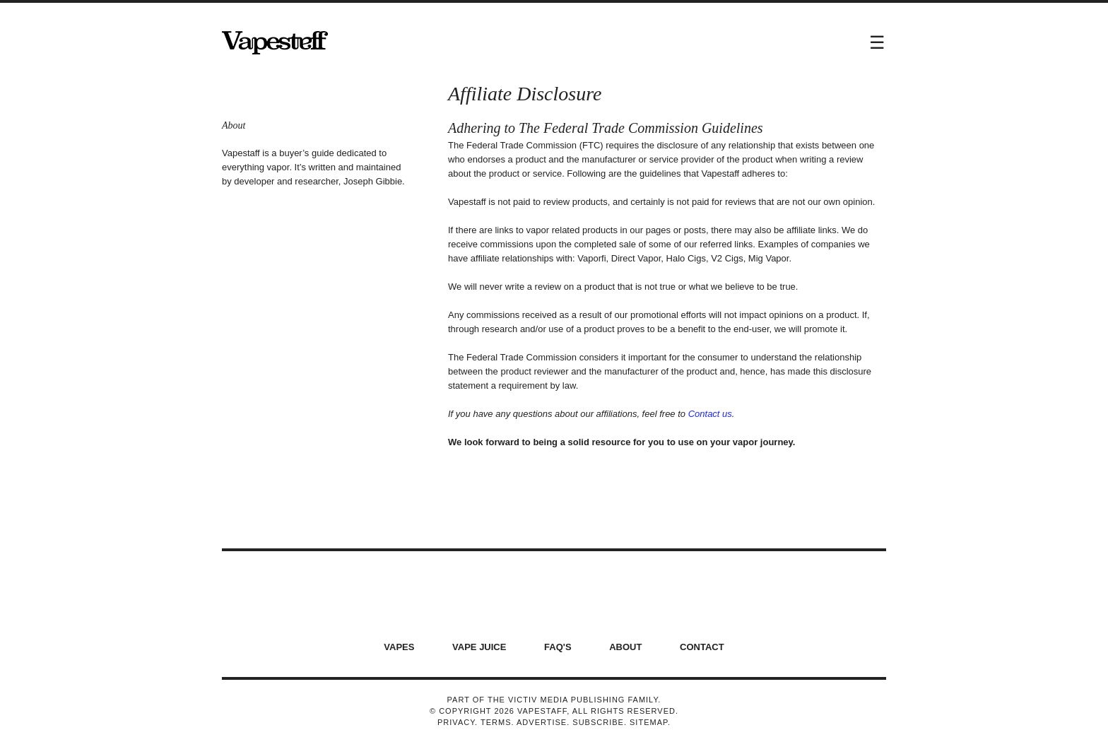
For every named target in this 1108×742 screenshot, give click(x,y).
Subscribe (598, 722)
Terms (496, 722)
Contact (702, 647)
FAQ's (558, 647)
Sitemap (649, 722)
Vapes (399, 647)
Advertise (542, 722)
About (625, 647)
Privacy (456, 722)
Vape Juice (479, 647)
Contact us (710, 413)
